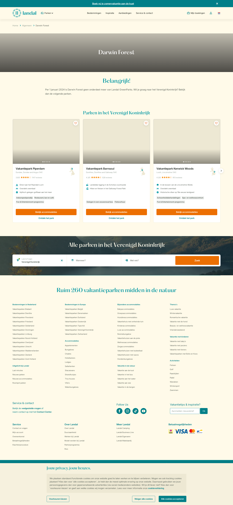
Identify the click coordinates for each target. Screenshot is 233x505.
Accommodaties (72, 341)
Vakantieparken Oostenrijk (75, 321)
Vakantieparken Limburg (22, 334)
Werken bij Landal (71, 436)
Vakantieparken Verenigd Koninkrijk (79, 330)
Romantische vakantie (179, 317)
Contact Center (44, 412)
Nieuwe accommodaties (22, 379)
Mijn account (17, 432)
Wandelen (174, 382)
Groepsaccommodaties (126, 313)
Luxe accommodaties (126, 330)
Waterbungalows (71, 387)
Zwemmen (174, 390)
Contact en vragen (19, 428)
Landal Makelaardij (124, 441)
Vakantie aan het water (126, 379)
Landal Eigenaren (123, 436)
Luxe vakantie (175, 309)
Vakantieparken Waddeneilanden (25, 351)
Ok (204, 411)
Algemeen (27, 25)
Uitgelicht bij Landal (20, 366)
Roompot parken (19, 383)
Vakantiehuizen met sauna (127, 355)
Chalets (68, 354)
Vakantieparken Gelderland (23, 326)
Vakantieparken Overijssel (22, 342)
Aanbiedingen (125, 13)
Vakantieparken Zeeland (22, 355)
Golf (171, 369)
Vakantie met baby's (178, 341)
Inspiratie (110, 13)
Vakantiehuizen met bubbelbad (129, 351)
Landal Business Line (125, 432)
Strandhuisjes (70, 374)
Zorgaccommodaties (125, 346)
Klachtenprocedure (20, 445)
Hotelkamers (70, 358)
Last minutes (17, 370)
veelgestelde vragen (31, 408)
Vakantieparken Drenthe (22, 313)
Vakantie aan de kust (125, 370)
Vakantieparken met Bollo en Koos (183, 354)
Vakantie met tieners (178, 349)
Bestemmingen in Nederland (24, 304)
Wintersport (175, 386)
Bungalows (69, 349)
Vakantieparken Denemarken (76, 313)
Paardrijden (174, 373)
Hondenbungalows (125, 359)
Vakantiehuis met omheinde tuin (130, 321)
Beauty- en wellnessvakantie (181, 326)
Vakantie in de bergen (126, 387)
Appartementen (71, 345)
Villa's (67, 383)
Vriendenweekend (177, 330)
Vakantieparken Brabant (22, 309)
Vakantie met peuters (178, 345)
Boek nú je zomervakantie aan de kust (113, 3)
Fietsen (173, 365)
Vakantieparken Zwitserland (76, 334)
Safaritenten (70, 366)
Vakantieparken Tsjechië (75, 326)
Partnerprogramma (71, 445)
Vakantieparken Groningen (23, 330)
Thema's (173, 304)
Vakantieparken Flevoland (22, 317)
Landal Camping (123, 428)
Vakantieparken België (74, 309)
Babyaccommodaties (125, 309)
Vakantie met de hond (178, 321)
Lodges (68, 362)
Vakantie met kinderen (179, 337)
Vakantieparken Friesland (22, 321)
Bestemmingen (94, 13)
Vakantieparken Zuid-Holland (24, 359)
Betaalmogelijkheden (21, 441)
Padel (172, 378)
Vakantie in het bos (125, 374)
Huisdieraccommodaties (127, 317)
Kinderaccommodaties (126, 326)
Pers (66, 449)
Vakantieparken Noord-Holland (24, 338)
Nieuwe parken (18, 374)
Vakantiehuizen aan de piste (128, 338)
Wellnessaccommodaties (127, 342)
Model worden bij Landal (74, 441)
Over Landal (69, 428)
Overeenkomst (18, 436)
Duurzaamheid (70, 432)
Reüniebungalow (124, 334)
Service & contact (144, 13)
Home (15, 25)
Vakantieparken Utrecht (22, 346)
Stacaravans (70, 370)
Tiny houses (70, 379)
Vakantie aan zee (124, 383)
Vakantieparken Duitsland (75, 317)
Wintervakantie (176, 313)
